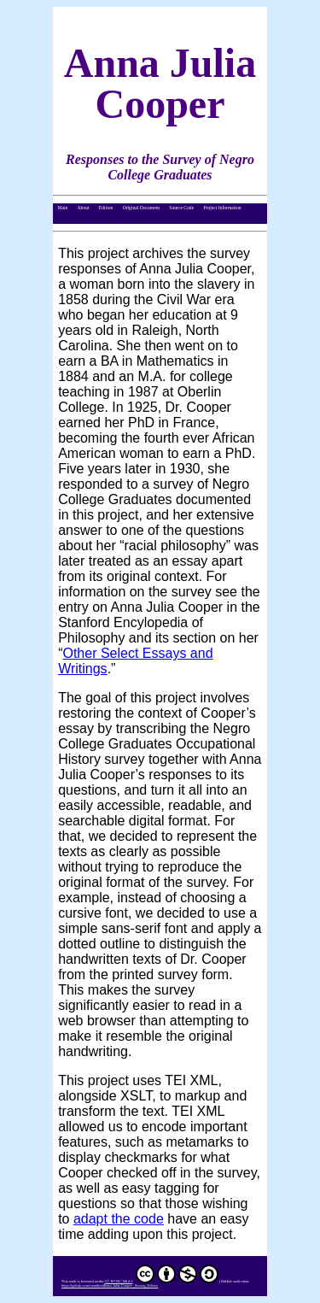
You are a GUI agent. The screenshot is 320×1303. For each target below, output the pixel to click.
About (84, 207)
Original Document (141, 207)
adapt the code (118, 1219)
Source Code (181, 207)
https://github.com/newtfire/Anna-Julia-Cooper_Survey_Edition (109, 1285)
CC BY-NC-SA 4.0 (161, 1281)
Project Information (222, 207)
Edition (106, 207)
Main (62, 207)
